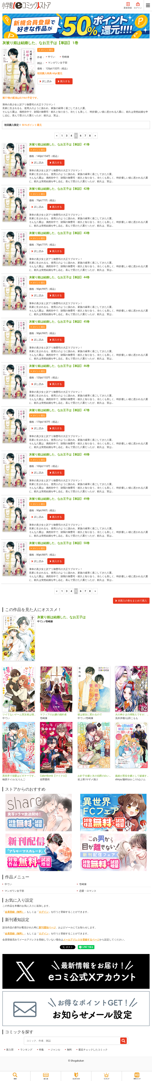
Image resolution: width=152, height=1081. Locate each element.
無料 (69, 1049)
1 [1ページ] (62, 135)
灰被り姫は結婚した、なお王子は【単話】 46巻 (59, 365)
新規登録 (128, 5)
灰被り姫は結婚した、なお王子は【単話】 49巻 (59, 498)
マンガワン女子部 (57, 62)
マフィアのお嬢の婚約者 (53, 714)
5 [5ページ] (76, 135)
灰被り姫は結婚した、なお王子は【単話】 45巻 (59, 321)
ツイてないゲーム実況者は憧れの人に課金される (19, 714)
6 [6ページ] (80, 135)
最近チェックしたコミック (93, 1049)
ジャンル (55, 1049)
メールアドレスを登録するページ (81, 939)
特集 (41, 1049)
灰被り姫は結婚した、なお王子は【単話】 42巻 (59, 188)
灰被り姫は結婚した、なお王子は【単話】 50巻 (59, 543)
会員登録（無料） (14, 912)
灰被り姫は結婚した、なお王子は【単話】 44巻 (59, 277)
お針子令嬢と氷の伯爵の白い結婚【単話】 (95, 775)
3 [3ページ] (67, 135)
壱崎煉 (65, 56)
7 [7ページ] (85, 135)
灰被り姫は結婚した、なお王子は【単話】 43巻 (59, 233)
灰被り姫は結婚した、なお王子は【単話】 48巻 (59, 454)
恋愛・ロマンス (87, 890)
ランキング (26, 1049)
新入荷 (10, 1049)
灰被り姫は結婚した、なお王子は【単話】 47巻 (59, 410)
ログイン (138, 5)
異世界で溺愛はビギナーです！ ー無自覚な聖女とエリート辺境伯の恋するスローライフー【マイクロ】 (19, 775)
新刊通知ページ (47, 927)
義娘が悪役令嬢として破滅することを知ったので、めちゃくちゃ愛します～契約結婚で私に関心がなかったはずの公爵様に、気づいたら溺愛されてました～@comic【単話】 (132, 775)
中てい (51, 56)
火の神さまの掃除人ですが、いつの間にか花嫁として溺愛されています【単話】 (132, 714)
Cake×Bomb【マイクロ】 (54, 775)
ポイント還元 (47, 50)
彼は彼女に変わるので (90, 714)
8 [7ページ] (90, 135)
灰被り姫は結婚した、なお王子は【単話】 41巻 (59, 144)
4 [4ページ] (71, 135)
